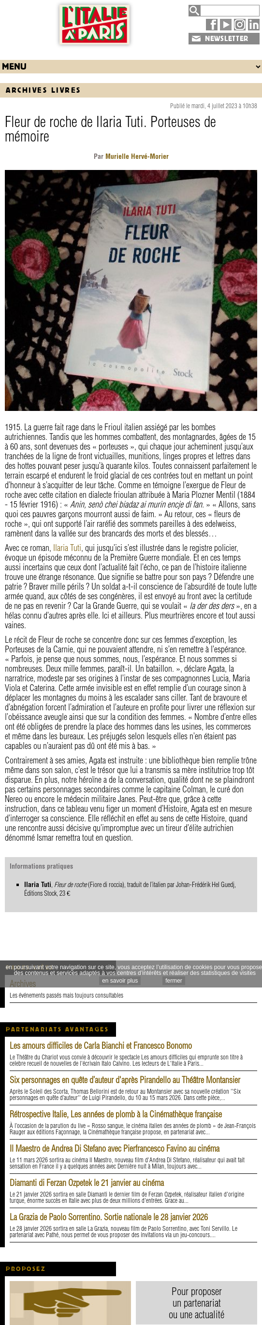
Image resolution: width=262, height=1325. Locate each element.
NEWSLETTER (226, 38)
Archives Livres (43, 90)
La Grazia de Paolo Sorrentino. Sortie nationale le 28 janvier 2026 (109, 1217)
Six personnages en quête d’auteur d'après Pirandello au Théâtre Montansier (125, 1079)
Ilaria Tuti (67, 547)
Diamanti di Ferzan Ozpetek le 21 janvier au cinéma (87, 1182)
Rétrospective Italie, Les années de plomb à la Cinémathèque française (116, 1114)
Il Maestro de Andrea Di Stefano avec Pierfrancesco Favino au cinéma (114, 1148)
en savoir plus (120, 980)
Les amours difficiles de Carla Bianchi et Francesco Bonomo (101, 1045)
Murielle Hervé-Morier (136, 156)
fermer (173, 980)
